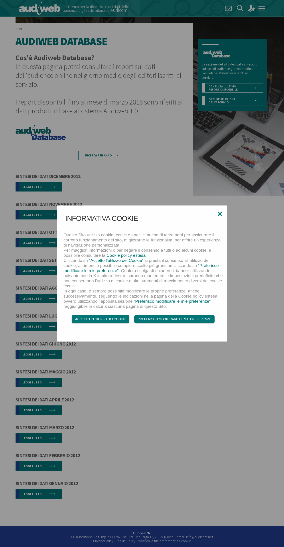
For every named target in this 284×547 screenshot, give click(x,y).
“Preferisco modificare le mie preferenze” (172, 301)
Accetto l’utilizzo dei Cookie (100, 319)
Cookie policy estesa (126, 255)
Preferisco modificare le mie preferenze (174, 319)
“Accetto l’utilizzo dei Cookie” (116, 260)
